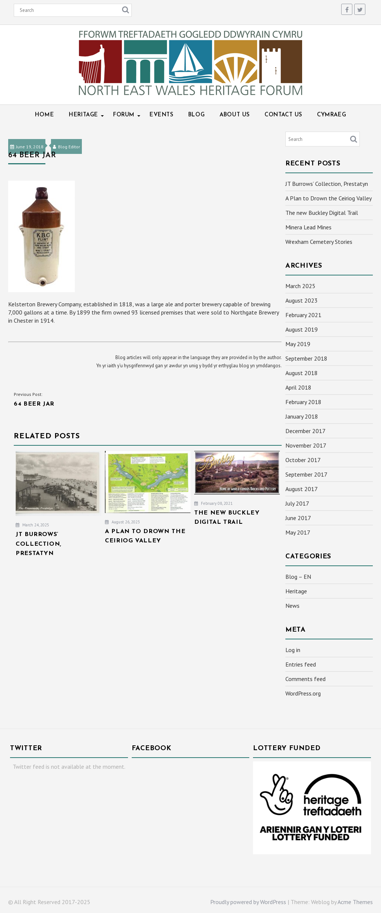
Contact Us (283, 115)
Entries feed (300, 664)
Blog (196, 115)
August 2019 (301, 329)
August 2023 (301, 300)
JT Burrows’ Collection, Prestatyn (326, 183)
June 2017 (298, 518)
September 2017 (306, 474)
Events (161, 115)
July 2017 (297, 503)
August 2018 (301, 373)
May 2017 (297, 532)
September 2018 (306, 358)
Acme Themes (355, 902)
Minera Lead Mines (308, 227)
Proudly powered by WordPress (248, 902)
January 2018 (301, 416)
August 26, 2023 (122, 522)
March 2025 (300, 286)
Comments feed (305, 679)
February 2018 (303, 402)
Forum (124, 115)
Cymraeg (331, 115)
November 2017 (305, 445)
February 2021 (303, 315)
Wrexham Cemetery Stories (318, 241)
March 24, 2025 (32, 525)
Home (44, 115)
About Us (235, 115)
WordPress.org (303, 693)
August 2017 (301, 489)
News (292, 605)
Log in (292, 650)
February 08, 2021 (213, 503)
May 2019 (297, 344)
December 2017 (305, 431)
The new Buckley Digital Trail (321, 212)
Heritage (83, 115)
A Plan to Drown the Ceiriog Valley (328, 198)
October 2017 (303, 460)
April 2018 (298, 387)
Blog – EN (298, 576)
